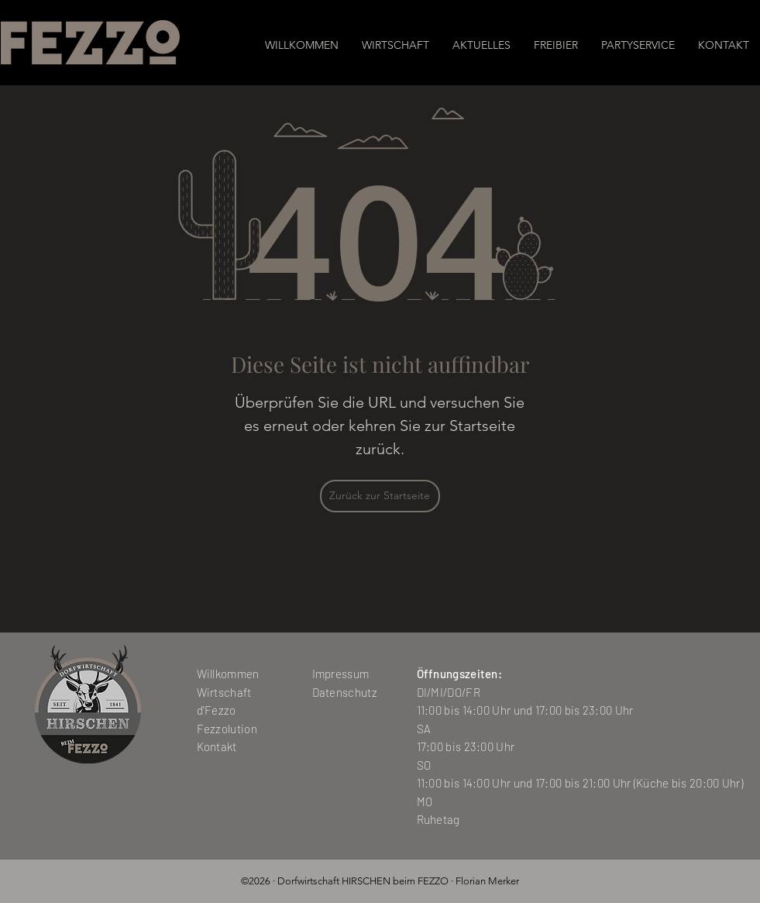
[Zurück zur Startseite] (380, 496)
